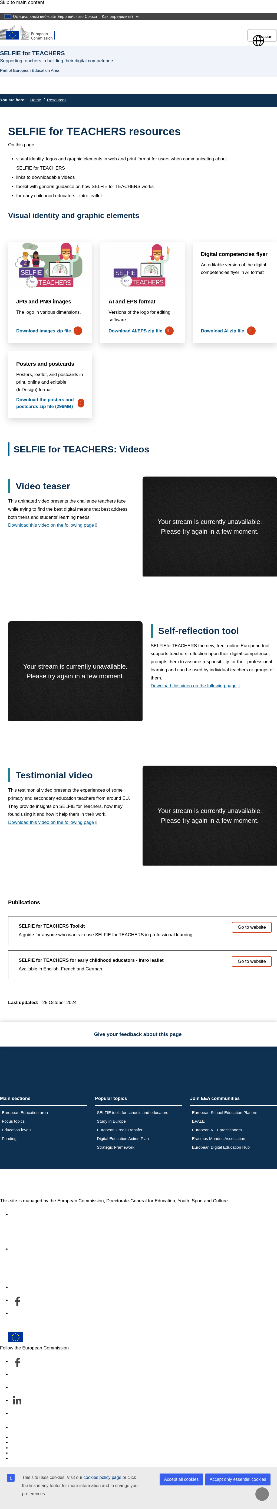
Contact (19, 1427)
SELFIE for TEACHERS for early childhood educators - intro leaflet (91, 960)
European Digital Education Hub (221, 1147)
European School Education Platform (225, 1112)
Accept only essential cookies (238, 1479)
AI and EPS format (131, 302)
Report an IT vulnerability (36, 1437)
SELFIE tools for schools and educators (132, 1112)
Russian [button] (262, 36)
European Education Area (56, 1183)
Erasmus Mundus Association (218, 1138)
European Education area (25, 1112)
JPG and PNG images (43, 302)
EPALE (198, 1121)
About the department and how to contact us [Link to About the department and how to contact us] (56, 1249)
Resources (57, 100)
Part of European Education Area (29, 70)
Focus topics (13, 1121)
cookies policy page (102, 1477)
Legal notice (23, 1458)
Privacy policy (25, 1453)
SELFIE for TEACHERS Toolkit (52, 926)
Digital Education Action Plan (123, 1138)
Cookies (19, 1447)
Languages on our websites (39, 1442)
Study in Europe (111, 1121)
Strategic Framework (115, 1147)
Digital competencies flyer (234, 254)
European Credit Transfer (119, 1130)
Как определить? (120, 16)
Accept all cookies (181, 1479)
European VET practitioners (217, 1130)
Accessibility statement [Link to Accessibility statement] (34, 1214)
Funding (9, 1138)
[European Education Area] (31, 33)
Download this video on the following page (51, 525)
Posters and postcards (45, 364)
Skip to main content (22, 2)
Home (35, 100)
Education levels (16, 1130)
